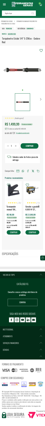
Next (39, 206)
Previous (6, 206)
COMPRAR (13, 232)
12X (13, 133)
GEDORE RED (12, 34)
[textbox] (19, 13)
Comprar (29, 145)
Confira (22, 302)
